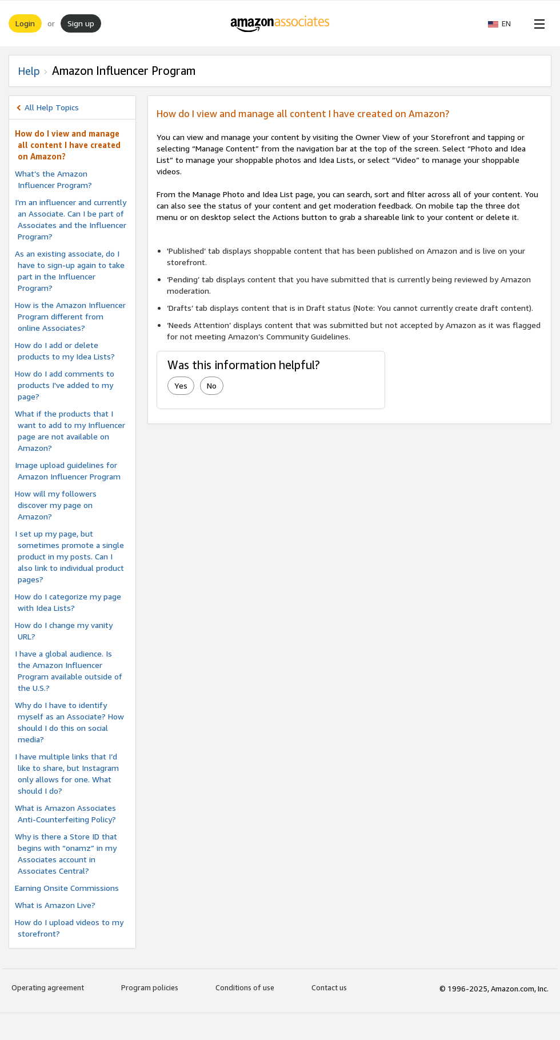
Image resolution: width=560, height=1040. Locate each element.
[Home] (280, 23)
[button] (505, 23)
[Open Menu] (537, 23)
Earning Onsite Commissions (67, 888)
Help (29, 71)
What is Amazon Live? (55, 905)
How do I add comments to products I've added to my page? (64, 385)
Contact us (329, 987)
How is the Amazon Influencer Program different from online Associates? (70, 316)
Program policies (149, 987)
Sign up (80, 23)
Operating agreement (47, 987)
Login (25, 23)
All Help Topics (52, 107)
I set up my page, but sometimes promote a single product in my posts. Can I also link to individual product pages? (69, 556)
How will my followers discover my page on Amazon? (56, 505)
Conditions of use (244, 987)
